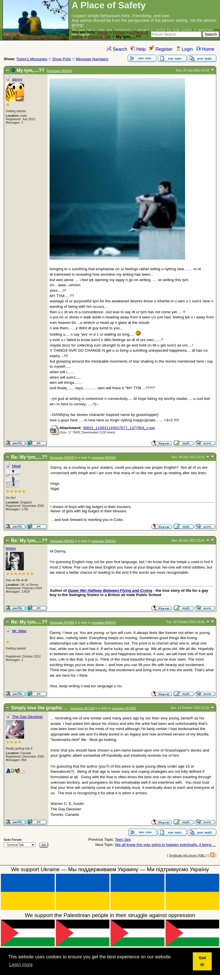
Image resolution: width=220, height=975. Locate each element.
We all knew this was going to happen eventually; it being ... (165, 844)
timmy (11, 548)
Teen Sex (123, 839)
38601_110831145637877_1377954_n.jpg (119, 428)
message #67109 (83, 708)
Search (117, 49)
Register (160, 49)
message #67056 (62, 622)
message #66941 (62, 541)
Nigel (16, 466)
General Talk (99, 36)
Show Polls (61, 59)
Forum (119, 32)
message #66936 (59, 71)
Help (138, 49)
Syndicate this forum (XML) (187, 855)
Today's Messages (31, 59)
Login (184, 49)
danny (17, 79)
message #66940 (62, 457)
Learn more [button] (21, 964)
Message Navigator (92, 59)
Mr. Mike (19, 631)
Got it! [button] (202, 961)
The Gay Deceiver (27, 717)
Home (102, 32)
